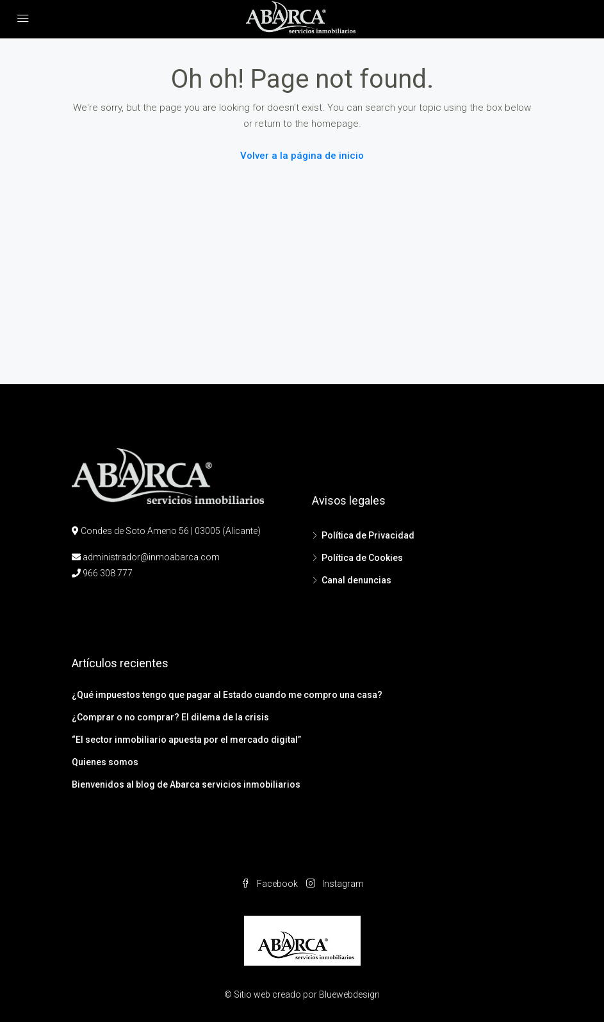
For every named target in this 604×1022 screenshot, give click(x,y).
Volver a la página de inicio (302, 155)
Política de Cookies (362, 558)
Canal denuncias (356, 580)
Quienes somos (105, 762)
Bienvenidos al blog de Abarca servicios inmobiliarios (186, 784)
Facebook (270, 884)
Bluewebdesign (349, 994)
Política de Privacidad (368, 535)
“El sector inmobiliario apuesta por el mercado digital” (186, 739)
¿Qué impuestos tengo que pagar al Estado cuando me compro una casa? (227, 695)
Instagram (335, 884)
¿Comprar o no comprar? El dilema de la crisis (170, 717)
